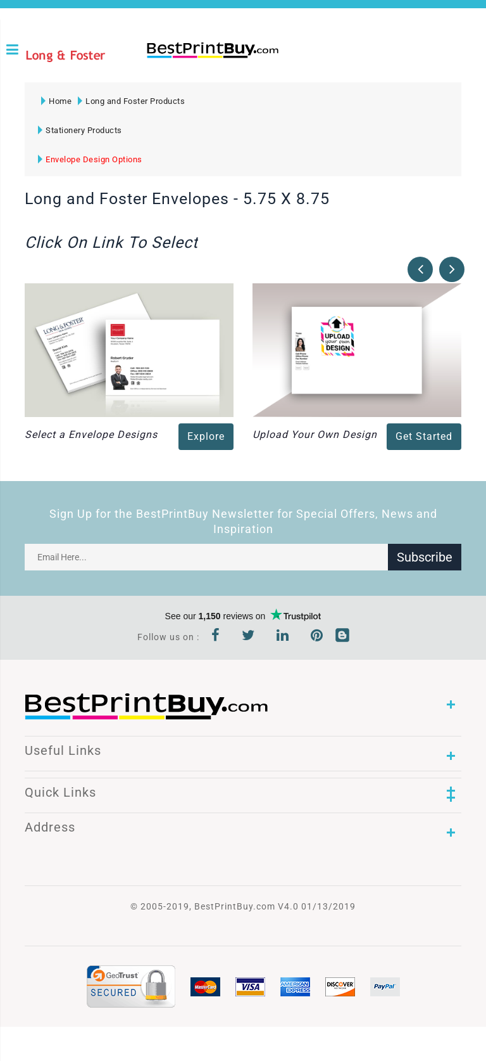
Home (56, 101)
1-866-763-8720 (151, 71)
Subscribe (424, 557)
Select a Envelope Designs (91, 434)
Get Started (424, 436)
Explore (206, 436)
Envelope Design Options (90, 159)
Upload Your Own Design (314, 434)
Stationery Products (80, 130)
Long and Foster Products (131, 101)
